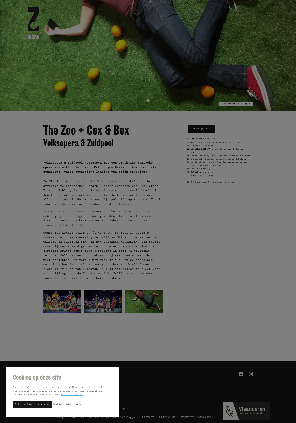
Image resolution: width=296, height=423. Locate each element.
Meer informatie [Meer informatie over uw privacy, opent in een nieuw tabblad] (72, 395)
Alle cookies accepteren (32, 404)
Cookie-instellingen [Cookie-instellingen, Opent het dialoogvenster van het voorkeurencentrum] (67, 404)
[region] (62, 392)
